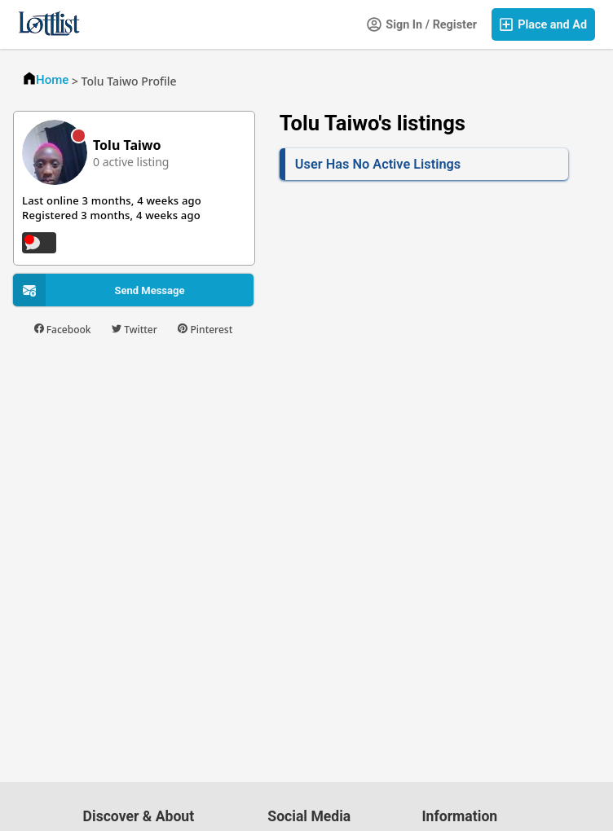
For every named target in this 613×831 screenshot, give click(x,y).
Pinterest (205, 329)
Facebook (62, 329)
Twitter (134, 329)
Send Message (149, 290)
